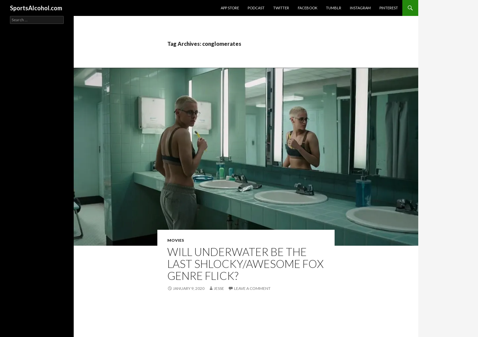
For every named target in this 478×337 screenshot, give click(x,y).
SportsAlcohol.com (36, 8)
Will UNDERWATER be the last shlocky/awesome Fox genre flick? (245, 263)
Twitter (281, 8)
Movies (175, 240)
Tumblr (333, 8)
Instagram (360, 8)
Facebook (307, 8)
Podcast (256, 8)
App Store (230, 8)
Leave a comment (252, 288)
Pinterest (388, 8)
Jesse (219, 288)
